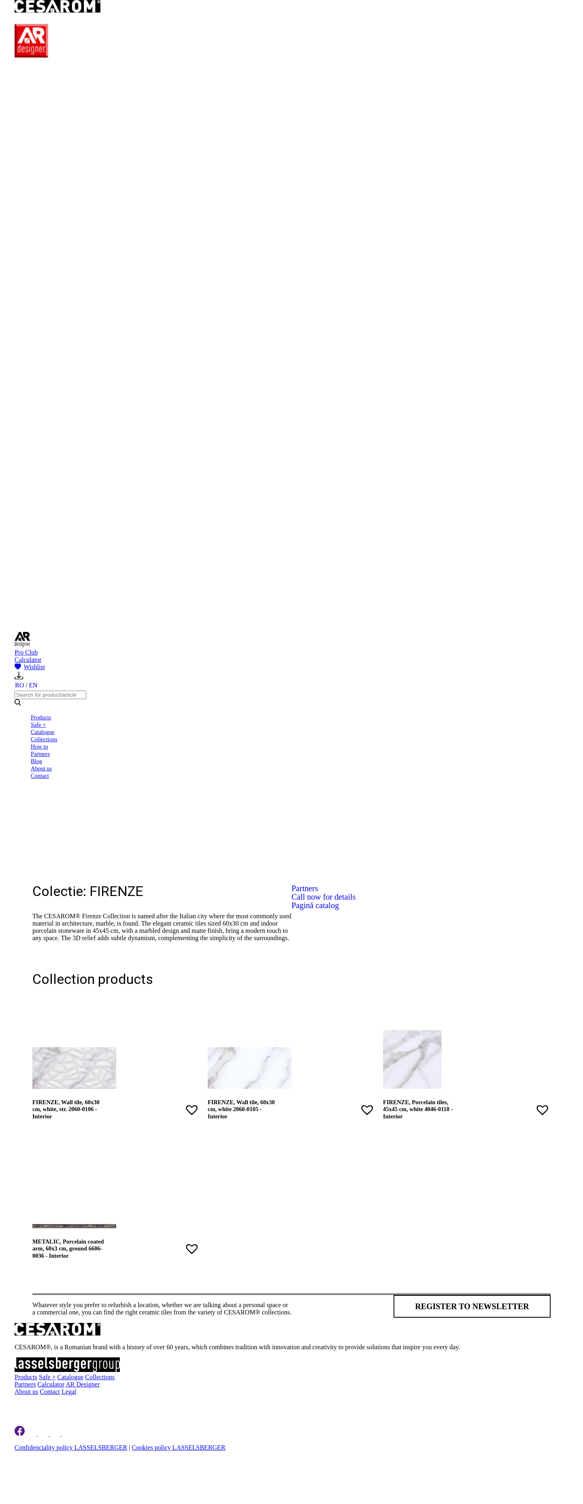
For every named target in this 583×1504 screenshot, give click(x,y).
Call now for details (323, 896)
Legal (69, 1391)
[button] (192, 1109)
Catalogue (42, 732)
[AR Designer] (31, 55)
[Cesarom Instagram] (44, 1433)
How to (39, 746)
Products (41, 717)
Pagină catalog (315, 905)
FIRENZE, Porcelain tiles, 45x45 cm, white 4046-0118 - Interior (418, 1109)
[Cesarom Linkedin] (32, 1433)
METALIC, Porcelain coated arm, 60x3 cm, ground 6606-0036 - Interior (68, 1248)
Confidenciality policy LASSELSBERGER (71, 1447)
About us (41, 768)
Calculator (28, 659)
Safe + (38, 724)
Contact (40, 775)
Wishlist (30, 666)
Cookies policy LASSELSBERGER (178, 1447)
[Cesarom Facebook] (20, 1433)
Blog (36, 761)
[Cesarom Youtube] (67, 1433)
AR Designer (83, 1384)
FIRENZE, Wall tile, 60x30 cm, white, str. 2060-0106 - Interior (66, 1109)
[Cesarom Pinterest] (56, 1433)
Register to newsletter (472, 1306)
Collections (44, 739)
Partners (40, 754)
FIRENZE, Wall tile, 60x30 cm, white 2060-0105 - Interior (241, 1109)
